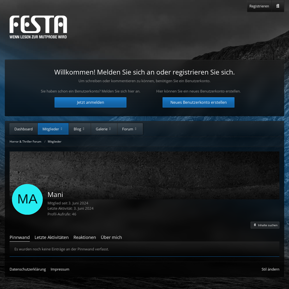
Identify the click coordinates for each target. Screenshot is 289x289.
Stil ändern (270, 269)
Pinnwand (20, 237)
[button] (265, 225)
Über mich (111, 237)
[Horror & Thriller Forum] (38, 27)
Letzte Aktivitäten (52, 237)
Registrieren (259, 6)
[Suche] (278, 6)
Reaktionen (84, 237)
